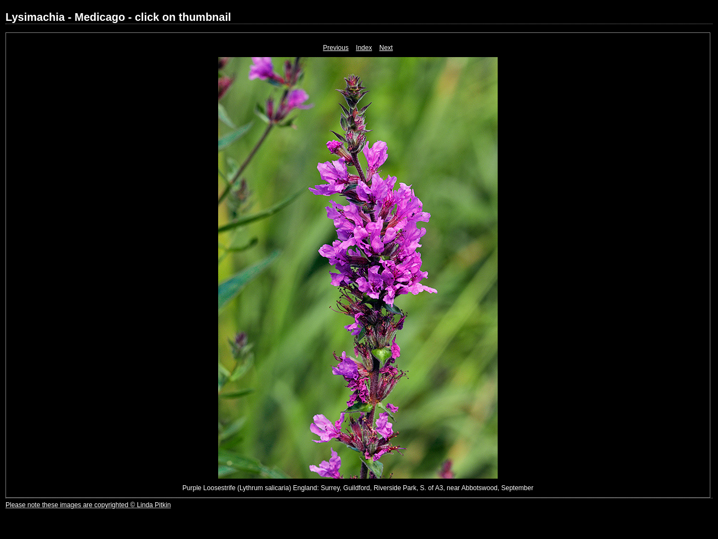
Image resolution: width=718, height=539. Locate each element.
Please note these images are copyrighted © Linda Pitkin (88, 505)
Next (386, 48)
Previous (336, 48)
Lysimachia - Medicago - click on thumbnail (118, 17)
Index (364, 48)
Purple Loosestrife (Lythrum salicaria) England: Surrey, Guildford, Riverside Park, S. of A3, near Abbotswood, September (358, 488)
